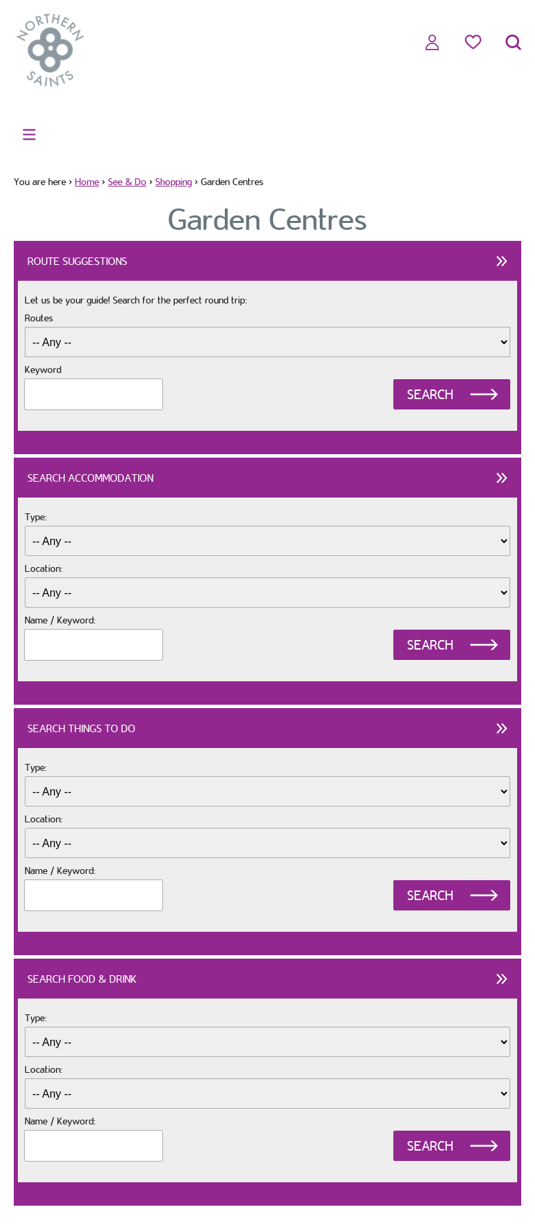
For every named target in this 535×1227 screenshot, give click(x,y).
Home (87, 181)
